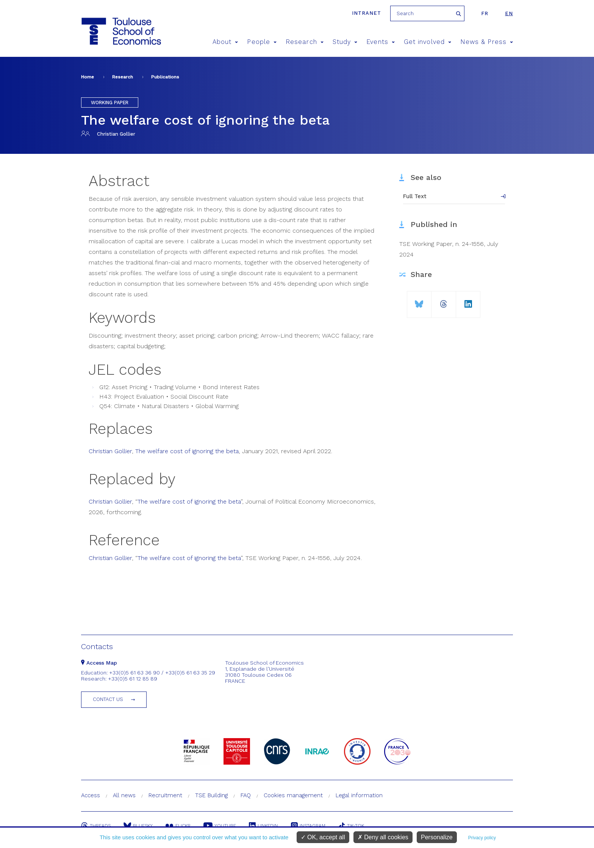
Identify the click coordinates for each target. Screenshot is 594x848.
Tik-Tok (351, 825)
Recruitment (165, 795)
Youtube (219, 825)
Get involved (427, 41)
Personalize (437, 837)
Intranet (366, 13)
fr (484, 13)
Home (87, 77)
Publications (165, 77)
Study (345, 41)
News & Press (486, 41)
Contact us (108, 699)
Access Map (99, 663)
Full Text (415, 196)
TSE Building (211, 795)
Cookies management (293, 795)
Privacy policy (482, 837)
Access (90, 795)
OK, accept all (323, 837)
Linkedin (263, 825)
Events (380, 41)
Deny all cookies (383, 837)
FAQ (246, 795)
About (225, 41)
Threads (96, 825)
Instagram (308, 825)
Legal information (359, 795)
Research (305, 41)
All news (124, 795)
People (262, 41)
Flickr (178, 825)
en (509, 13)
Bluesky (138, 825)
